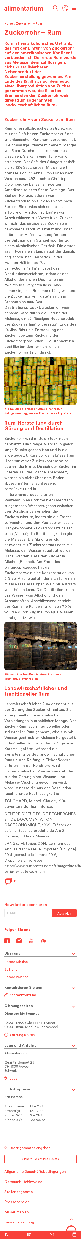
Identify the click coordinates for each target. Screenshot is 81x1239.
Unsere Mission (16, 962)
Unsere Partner (16, 977)
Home (8, 23)
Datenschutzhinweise (23, 1182)
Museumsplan (16, 1212)
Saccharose (33, 167)
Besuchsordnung (19, 1222)
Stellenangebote (18, 1192)
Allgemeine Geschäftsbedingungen (35, 1172)
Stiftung (11, 969)
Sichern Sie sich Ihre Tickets (40, 1159)
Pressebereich (17, 1202)
